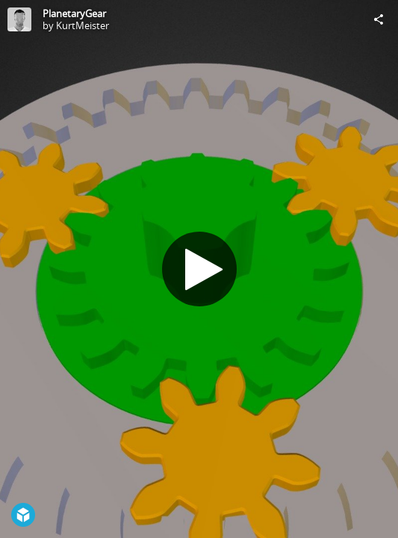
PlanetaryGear (74, 13)
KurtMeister (82, 25)
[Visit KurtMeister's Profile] (19, 19)
